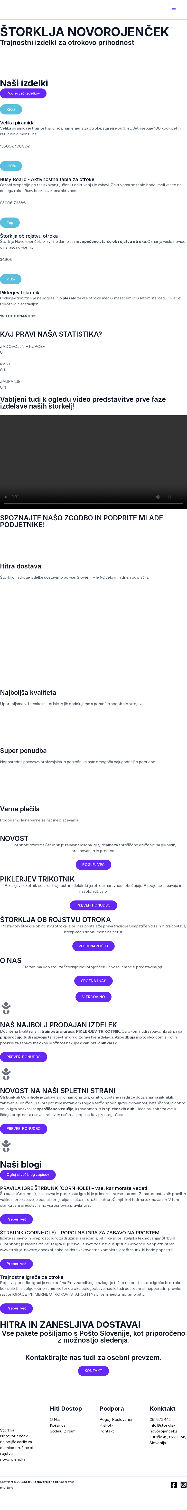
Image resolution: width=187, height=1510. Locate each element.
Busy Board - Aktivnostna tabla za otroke (47, 180)
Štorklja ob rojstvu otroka (29, 237)
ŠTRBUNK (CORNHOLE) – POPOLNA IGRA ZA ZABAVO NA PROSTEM (79, 1236)
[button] (11, 110)
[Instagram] (183, 1484)
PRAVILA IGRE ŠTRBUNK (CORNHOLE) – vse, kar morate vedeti (73, 1191)
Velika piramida (17, 124)
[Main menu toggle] (173, 9)
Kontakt (107, 1431)
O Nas (55, 1419)
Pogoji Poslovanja (116, 1419)
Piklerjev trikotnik (19, 294)
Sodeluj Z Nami (63, 1431)
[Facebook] (173, 1484)
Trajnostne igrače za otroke (32, 1280)
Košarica (57, 1425)
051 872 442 (160, 1419)
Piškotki (107, 1425)
